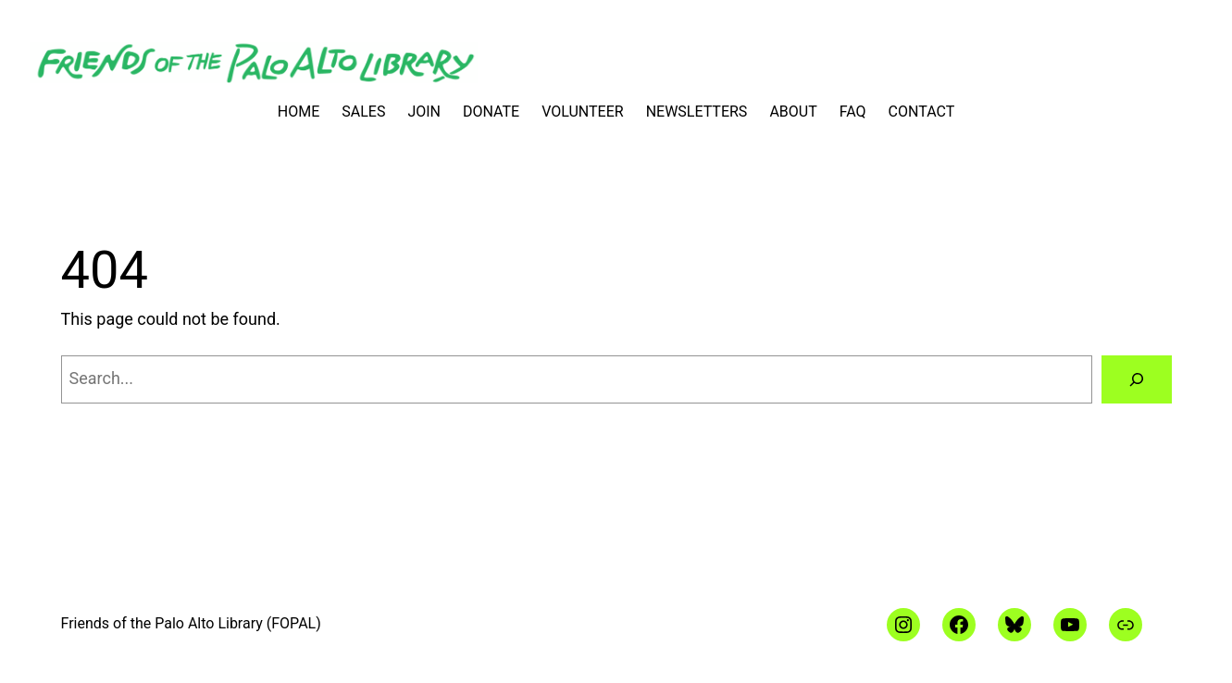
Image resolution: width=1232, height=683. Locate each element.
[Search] (1136, 379)
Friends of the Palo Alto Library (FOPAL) (191, 623)
